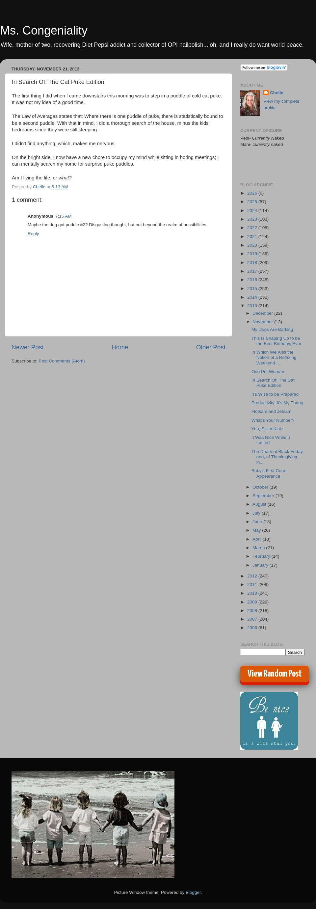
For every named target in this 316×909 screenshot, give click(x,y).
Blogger (193, 892)
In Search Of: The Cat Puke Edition (273, 383)
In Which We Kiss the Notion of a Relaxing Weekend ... (274, 357)
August (260, 504)
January (261, 565)
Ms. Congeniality (44, 30)
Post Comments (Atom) (62, 361)
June (257, 521)
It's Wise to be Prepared (275, 394)
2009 (252, 602)
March (259, 547)
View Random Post (275, 674)
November (263, 321)
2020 (252, 245)
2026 (252, 193)
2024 (252, 210)
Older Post (210, 347)
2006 (252, 627)
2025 (252, 201)
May (257, 530)
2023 (252, 219)
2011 (252, 584)
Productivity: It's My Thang (277, 402)
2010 (252, 593)
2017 (252, 271)
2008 (252, 610)
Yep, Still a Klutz (267, 428)
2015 (252, 288)
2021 (252, 236)
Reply (33, 233)
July (257, 513)
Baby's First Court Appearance (269, 473)
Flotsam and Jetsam (271, 411)
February (262, 556)
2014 (252, 297)
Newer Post (28, 347)
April (257, 539)
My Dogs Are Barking (272, 329)
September (264, 495)
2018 (252, 262)
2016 (252, 279)
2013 (252, 305)
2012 (252, 576)
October (261, 487)
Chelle (276, 92)
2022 (252, 227)
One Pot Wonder (267, 371)
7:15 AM (63, 216)
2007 (252, 619)
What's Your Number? (273, 420)
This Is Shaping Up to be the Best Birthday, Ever (276, 341)
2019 (252, 253)
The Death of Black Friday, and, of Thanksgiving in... (277, 457)
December (263, 313)
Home (120, 347)
